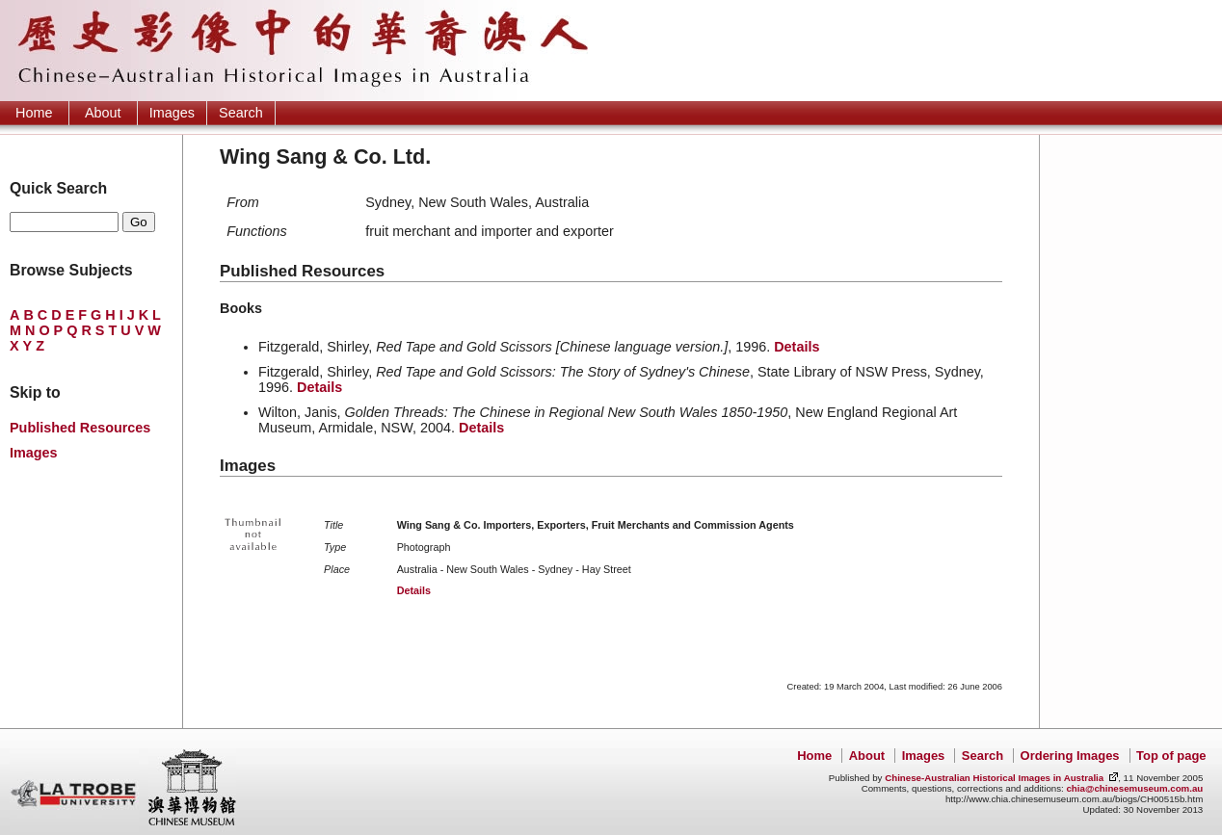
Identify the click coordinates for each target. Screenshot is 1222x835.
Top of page (1171, 755)
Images (172, 112)
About (103, 112)
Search (241, 112)
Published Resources (80, 427)
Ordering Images (1070, 755)
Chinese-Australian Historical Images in (994, 777)
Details (796, 346)
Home (33, 112)
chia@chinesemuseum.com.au (1134, 788)
